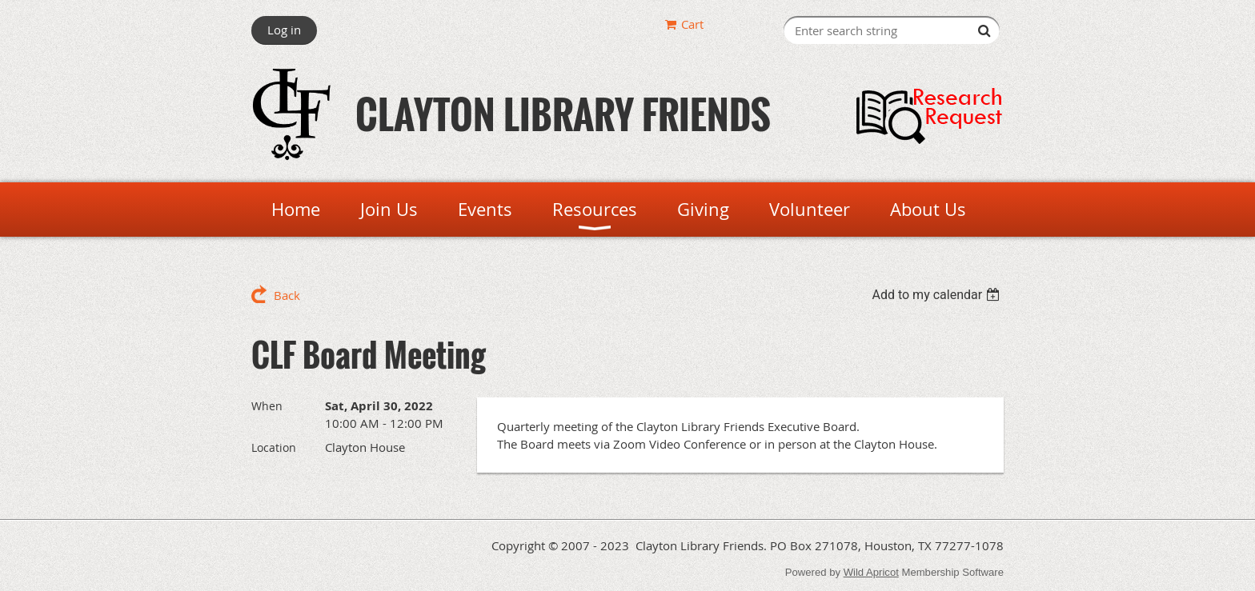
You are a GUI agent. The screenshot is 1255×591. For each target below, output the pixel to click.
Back (287, 295)
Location (273, 447)
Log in (284, 30)
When (267, 405)
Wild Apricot (871, 572)
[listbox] (938, 295)
